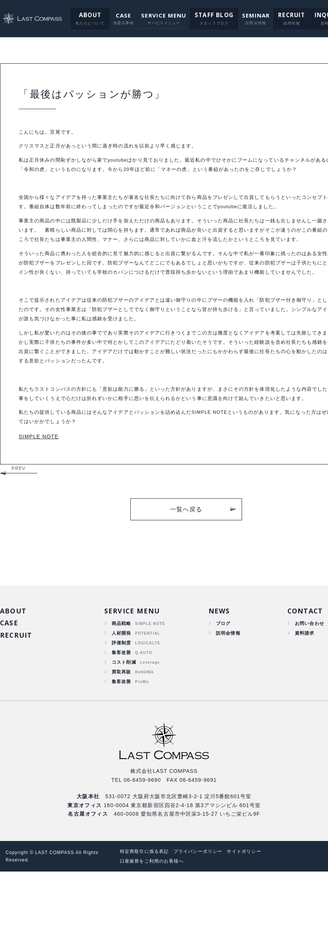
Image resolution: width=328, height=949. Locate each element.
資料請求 (301, 704)
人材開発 (121, 704)
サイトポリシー (257, 928)
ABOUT (85, 15)
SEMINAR (248, 15)
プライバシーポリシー (206, 928)
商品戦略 (121, 693)
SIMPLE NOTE (38, 505)
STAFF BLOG (207, 15)
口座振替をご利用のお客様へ (156, 938)
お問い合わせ (307, 693)
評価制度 (121, 715)
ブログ (220, 693)
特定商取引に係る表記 (148, 928)
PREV (19, 536)
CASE (117, 15)
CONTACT (303, 680)
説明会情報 (226, 704)
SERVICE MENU (158, 15)
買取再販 (121, 747)
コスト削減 (124, 736)
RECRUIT (282, 15)
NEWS (216, 680)
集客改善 (121, 726)
